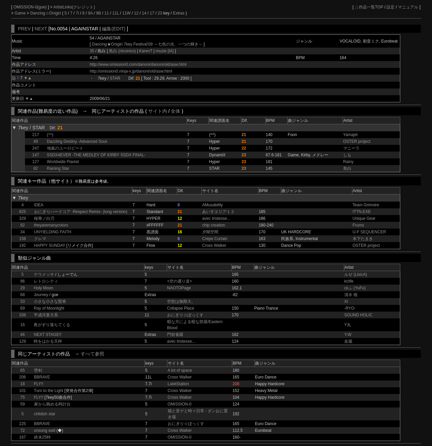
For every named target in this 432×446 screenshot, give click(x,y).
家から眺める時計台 (52, 404)
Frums (358, 225)
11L (115, 13)
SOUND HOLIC (358, 315)
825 (22, 211)
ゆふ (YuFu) (355, 288)
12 (136, 13)
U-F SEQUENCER (369, 232)
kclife (348, 281)
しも (347, 155)
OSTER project (357, 141)
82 (35, 168)
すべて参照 (92, 354)
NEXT (41, 28)
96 (22, 281)
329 (22, 218)
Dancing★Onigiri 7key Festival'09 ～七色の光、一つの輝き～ (147, 44)
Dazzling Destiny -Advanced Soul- (77, 141)
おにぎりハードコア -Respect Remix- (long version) (81, 211)
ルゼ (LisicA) (355, 274)
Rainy (348, 161)
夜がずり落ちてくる (52, 324)
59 (22, 404)
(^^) (50, 134)
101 (22, 390)
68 (22, 294)
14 (144, 13)
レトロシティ (46, 281)
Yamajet (350, 134)
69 (22, 308)
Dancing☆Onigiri (46, 13)
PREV (24, 28)
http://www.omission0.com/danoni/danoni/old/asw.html (138, 64)
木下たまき (363, 238)
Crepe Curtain (214, 238)
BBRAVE (42, 377)
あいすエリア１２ (218, 211)
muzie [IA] (165, 51)
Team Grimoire (366, 205)
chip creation (213, 225)
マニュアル (408, 7)
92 (22, 225)
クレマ (40, 238)
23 (160, 13)
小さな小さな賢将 (50, 301)
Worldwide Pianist (63, 161)
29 (22, 288)
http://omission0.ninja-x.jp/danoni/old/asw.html (131, 71)
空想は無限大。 (181, 301)
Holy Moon (43, 288)
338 (22, 315)
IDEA (39, 205)
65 (22, 370)
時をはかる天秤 (48, 341)
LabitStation (178, 384)
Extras (178, 13)
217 (35, 134)
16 (22, 324)
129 (22, 341)
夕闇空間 (210, 232)
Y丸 (347, 324)
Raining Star (58, 168)
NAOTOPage (179, 288)
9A (90, 13)
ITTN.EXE (362, 211)
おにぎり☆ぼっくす (185, 315)
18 (22, 384)
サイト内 (157, 111)
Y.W (347, 334)
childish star (44, 414)
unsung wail (44, 430)
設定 (390, 7)
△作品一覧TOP (369, 7)
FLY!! (39, 384)
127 (35, 161)
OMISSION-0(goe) (31, 7)
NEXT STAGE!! (47, 334)
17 (152, 13)
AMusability (212, 205)
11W (126, 13)
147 (35, 155)
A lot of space (180, 370)
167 (22, 437)
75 (22, 397)
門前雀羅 (175, 334)
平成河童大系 (46, 315)
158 (22, 238)
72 (22, 430)
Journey (41, 294)
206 (22, 377)
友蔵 (348, 341)
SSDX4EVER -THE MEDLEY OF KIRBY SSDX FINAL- (96, 155)
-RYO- (350, 308)
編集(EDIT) (113, 28)
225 (22, 423)
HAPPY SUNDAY (49, 245)
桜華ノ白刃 (44, 218)
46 (22, 334)
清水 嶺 (350, 294)
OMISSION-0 (180, 404)
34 (22, 232)
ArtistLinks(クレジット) (74, 7)
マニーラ (351, 148)
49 (35, 141)
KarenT (146, 51)
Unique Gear (364, 218)
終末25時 (42, 437)
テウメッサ (44, 274)
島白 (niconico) (123, 51)
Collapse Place (180, 308)
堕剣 (38, 370)
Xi (346, 301)
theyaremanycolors (51, 225)
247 (35, 148)
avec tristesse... (216, 218)
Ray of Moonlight (49, 308)
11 (106, 13)
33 (22, 301)
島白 (347, 168)
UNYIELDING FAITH (53, 232)
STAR (115, 78)
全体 (175, 111)
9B (98, 13)
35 (92, 51)
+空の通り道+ (179, 281)
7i (77, 13)
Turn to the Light (48, 390)
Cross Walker (214, 245)
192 (22, 245)
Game (21, 13)
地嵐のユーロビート (65, 148)
